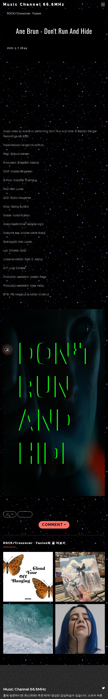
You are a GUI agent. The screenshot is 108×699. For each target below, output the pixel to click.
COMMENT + (54, 525)
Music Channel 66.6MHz (34, 4)
